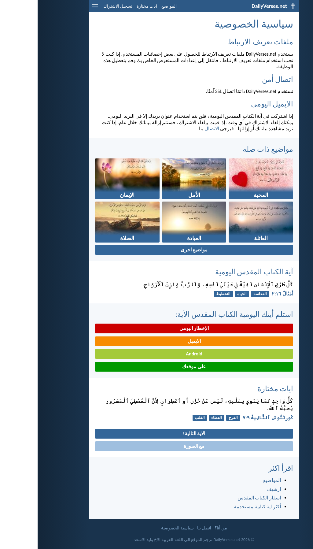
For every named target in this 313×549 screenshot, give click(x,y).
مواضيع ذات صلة (230, 149)
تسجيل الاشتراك (80, 6)
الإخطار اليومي (156, 328)
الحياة (204, 293)
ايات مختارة (109, 6)
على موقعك (156, 366)
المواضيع (131, 6)
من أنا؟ (183, 528)
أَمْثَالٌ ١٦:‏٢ (245, 294)
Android (156, 354)
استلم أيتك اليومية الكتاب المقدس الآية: (197, 314)
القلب (162, 417)
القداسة (222, 293)
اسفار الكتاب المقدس (221, 498)
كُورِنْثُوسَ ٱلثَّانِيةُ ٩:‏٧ (230, 418)
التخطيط (186, 293)
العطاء (179, 417)
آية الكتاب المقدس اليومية (217, 271)
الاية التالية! (156, 433)
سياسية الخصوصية (139, 528)
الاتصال (174, 129)
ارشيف (236, 489)
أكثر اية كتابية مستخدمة (219, 507)
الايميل (156, 341)
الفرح (195, 417)
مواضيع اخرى (156, 250)
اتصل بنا (167, 528)
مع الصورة (156, 446)
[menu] (57, 8)
